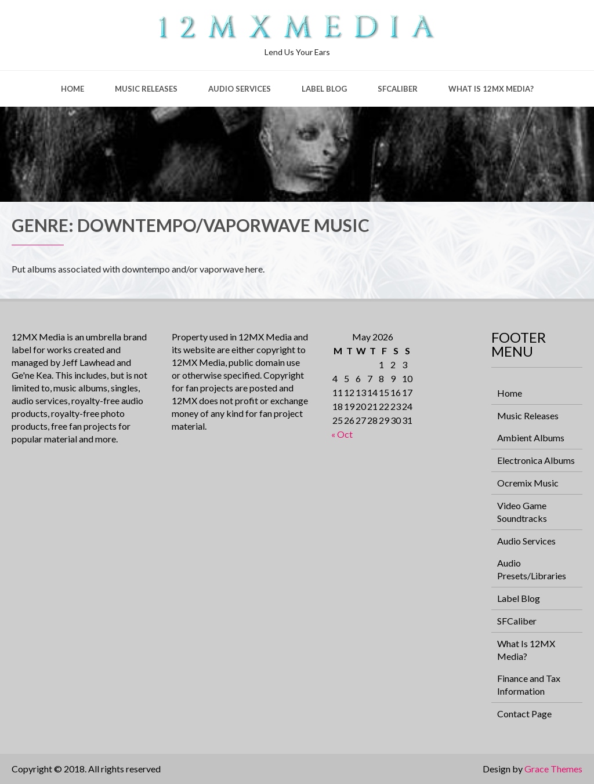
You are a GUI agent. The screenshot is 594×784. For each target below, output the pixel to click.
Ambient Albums (530, 437)
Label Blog (324, 88)
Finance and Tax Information (528, 684)
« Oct (342, 434)
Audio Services (239, 88)
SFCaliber (398, 88)
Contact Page (524, 713)
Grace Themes (553, 768)
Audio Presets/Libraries (531, 569)
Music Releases (146, 88)
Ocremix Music (528, 482)
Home (72, 88)
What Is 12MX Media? (491, 88)
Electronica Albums (536, 460)
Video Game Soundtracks (522, 512)
